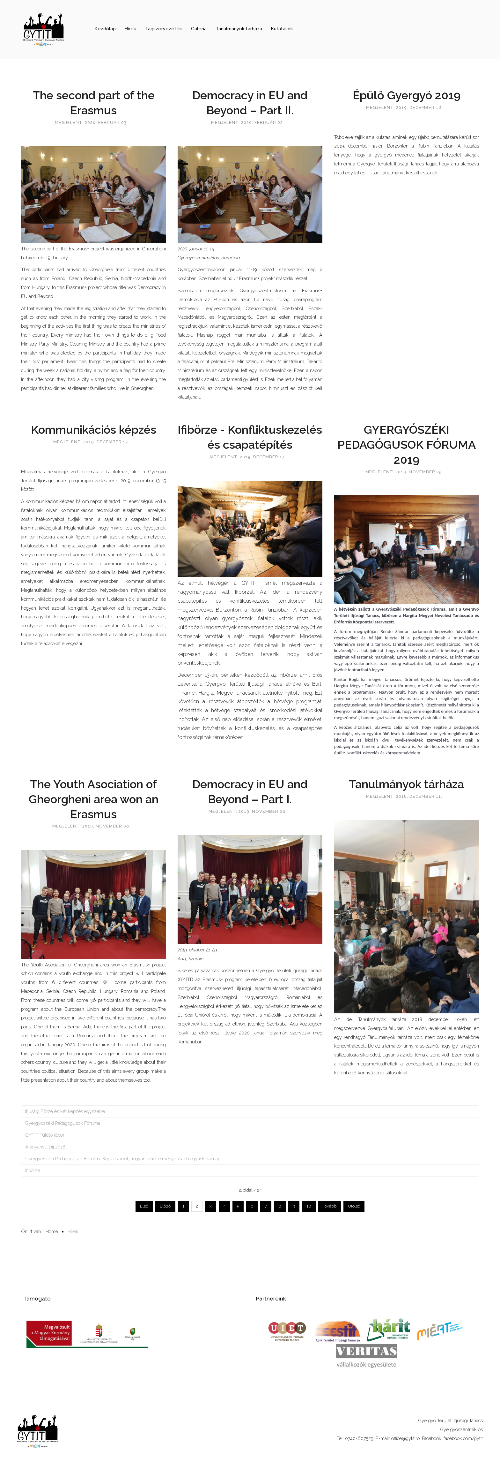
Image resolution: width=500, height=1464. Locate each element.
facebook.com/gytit (463, 1438)
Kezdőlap (105, 28)
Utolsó (354, 1206)
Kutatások (282, 28)
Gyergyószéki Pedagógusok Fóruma (62, 1123)
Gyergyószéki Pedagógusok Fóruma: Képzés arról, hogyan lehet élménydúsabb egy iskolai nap (122, 1158)
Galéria (199, 28)
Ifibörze (32, 1170)
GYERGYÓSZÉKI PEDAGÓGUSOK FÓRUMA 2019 (406, 444)
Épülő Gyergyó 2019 (406, 95)
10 (308, 1206)
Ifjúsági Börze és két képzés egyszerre (65, 1111)
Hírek (130, 28)
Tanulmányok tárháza (239, 28)
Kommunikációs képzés (93, 429)
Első (144, 1206)
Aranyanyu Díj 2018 (45, 1146)
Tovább (329, 1206)
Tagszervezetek (163, 28)
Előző (165, 1206)
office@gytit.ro (405, 1438)
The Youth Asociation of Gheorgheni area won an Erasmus (93, 799)
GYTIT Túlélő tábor (44, 1135)
